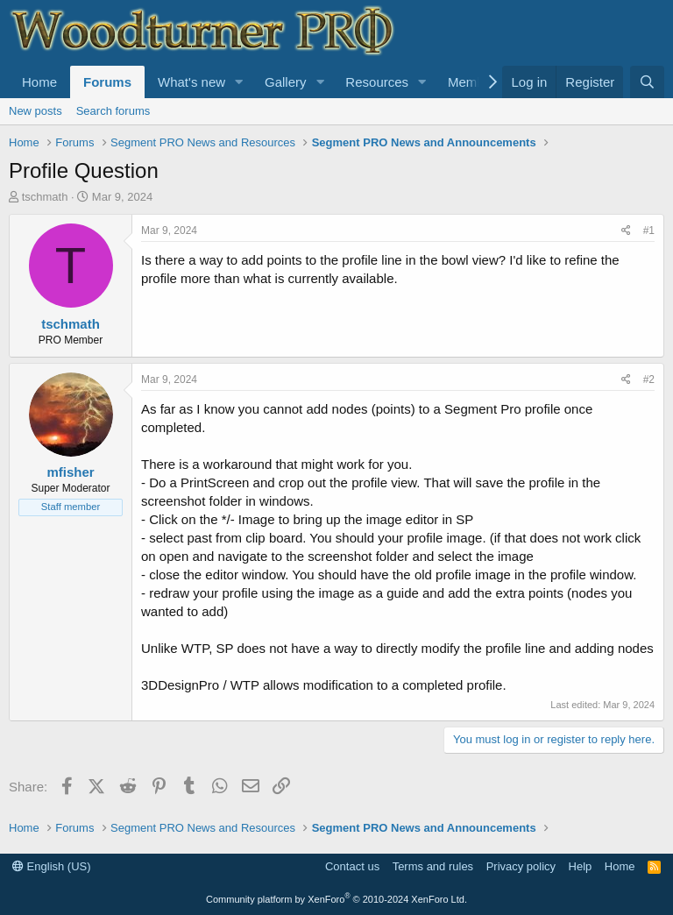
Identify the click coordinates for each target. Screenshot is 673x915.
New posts (35, 110)
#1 (649, 230)
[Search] (647, 82)
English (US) (51, 866)
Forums (107, 81)
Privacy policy (521, 866)
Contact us (352, 866)
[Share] (626, 231)
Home (39, 81)
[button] (239, 82)
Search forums (113, 110)
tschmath (45, 196)
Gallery (286, 81)
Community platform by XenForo (336, 899)
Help (580, 866)
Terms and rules (433, 866)
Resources (376, 81)
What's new (191, 81)
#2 (649, 379)
